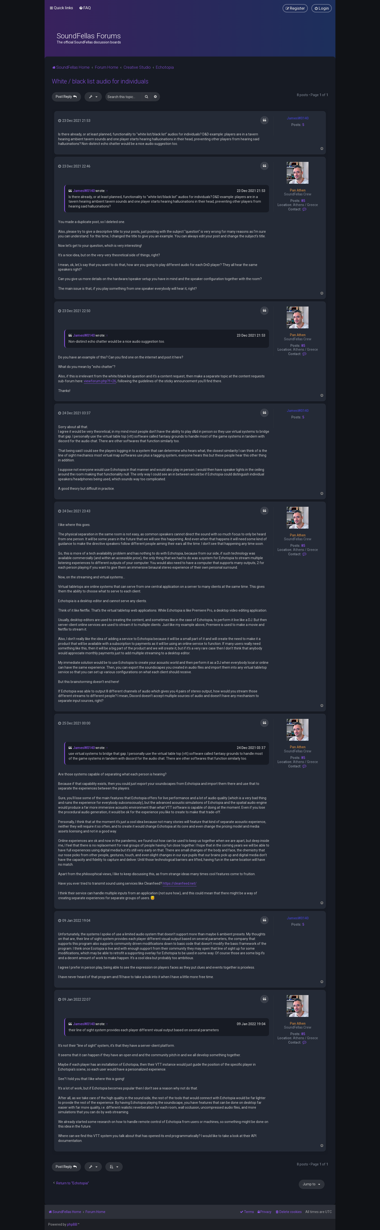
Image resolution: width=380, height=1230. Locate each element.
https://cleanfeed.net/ (180, 883)
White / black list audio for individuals (100, 81)
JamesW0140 (298, 118)
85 (303, 201)
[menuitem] (85, 7)
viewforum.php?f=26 (100, 381)
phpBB (72, 1224)
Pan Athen (298, 190)
